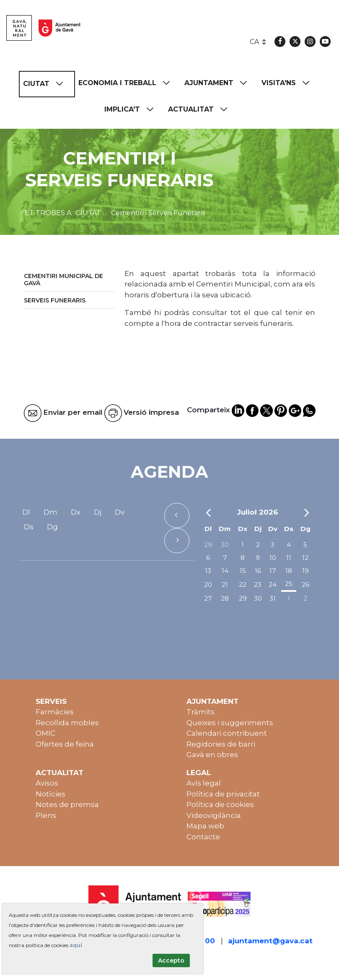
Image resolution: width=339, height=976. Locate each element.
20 (208, 584)
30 (225, 545)
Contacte (203, 837)
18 (288, 571)
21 (225, 584)
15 (243, 571)
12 (305, 558)
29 (208, 545)
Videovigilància (213, 815)
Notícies (50, 794)
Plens (46, 815)
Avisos (47, 783)
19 (305, 571)
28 (225, 598)
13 (208, 571)
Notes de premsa (67, 804)
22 (242, 584)
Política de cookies (220, 804)
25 (288, 584)
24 (273, 584)
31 (272, 598)
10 (272, 558)
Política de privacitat (223, 794)
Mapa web (205, 826)
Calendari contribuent (226, 733)
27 (208, 598)
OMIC (45, 733)
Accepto (171, 960)
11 (288, 558)
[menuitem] (47, 84)
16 (258, 571)
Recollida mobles (67, 722)
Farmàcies (55, 712)
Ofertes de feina (65, 744)
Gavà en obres (212, 754)
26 (305, 584)
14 (225, 571)
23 (257, 584)
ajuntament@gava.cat (270, 941)
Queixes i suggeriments (229, 722)
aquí (76, 945)
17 (272, 571)
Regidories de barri (220, 744)
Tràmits (200, 712)
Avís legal (203, 783)
